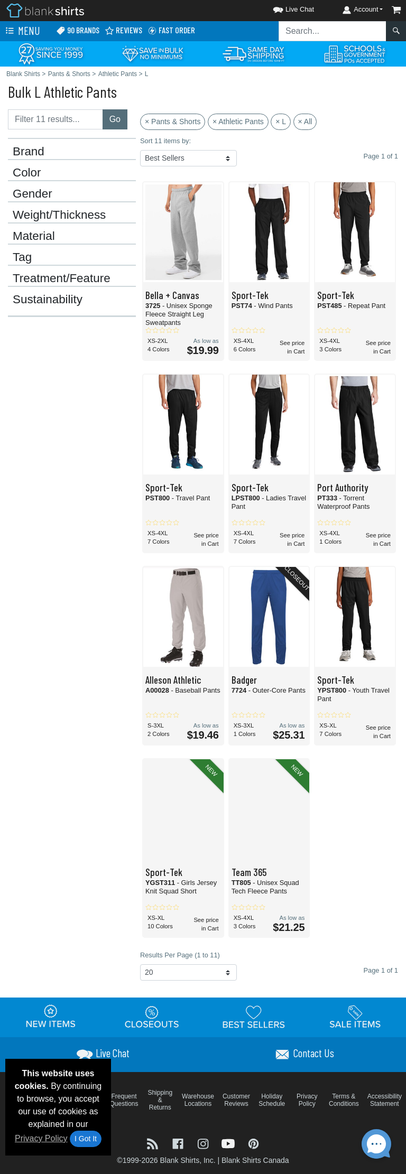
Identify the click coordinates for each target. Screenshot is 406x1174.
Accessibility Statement (384, 1100)
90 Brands (77, 30)
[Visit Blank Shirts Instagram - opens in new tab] (204, 1143)
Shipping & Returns (159, 1100)
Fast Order (171, 30)
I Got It (86, 1138)
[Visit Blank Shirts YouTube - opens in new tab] (229, 1143)
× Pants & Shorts (172, 121)
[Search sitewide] (332, 31)
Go (115, 119)
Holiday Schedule (272, 1100)
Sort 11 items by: (165, 141)
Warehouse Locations (198, 1100)
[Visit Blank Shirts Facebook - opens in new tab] (179, 1143)
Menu (21, 31)
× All (305, 121)
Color (27, 173)
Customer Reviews (236, 1100)
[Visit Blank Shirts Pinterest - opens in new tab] (253, 1143)
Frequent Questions (124, 1100)
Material (34, 236)
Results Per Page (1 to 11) (180, 955)
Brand (28, 151)
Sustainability (47, 299)
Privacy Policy (41, 1138)
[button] (284, 7)
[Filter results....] (55, 119)
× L (280, 121)
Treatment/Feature (61, 278)
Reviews (123, 30)
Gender (32, 194)
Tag (22, 257)
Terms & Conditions (344, 1100)
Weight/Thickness (59, 215)
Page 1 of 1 (381, 970)
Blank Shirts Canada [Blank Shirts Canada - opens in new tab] (255, 1160)
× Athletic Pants (238, 121)
